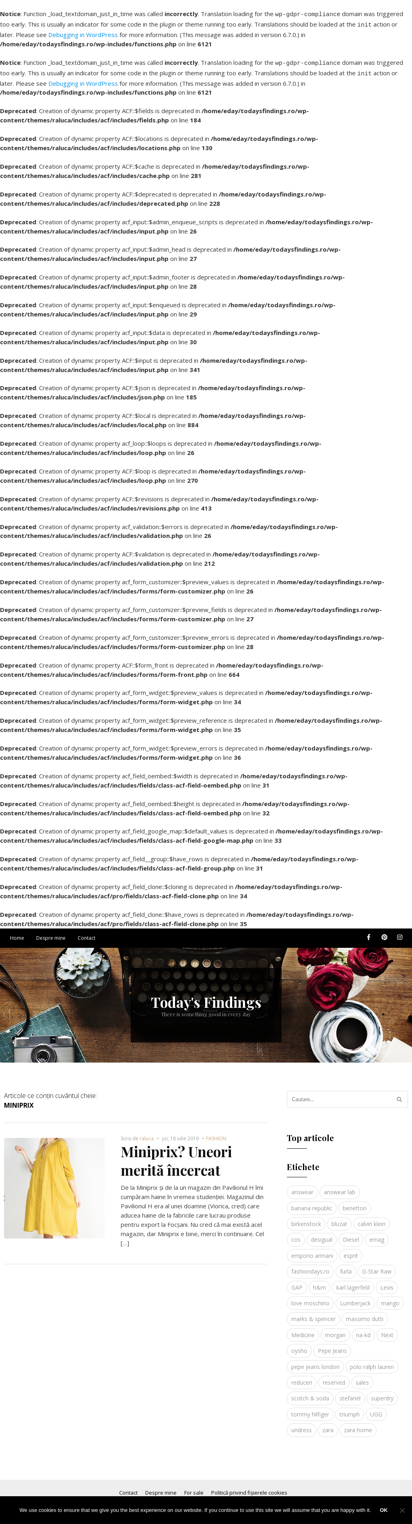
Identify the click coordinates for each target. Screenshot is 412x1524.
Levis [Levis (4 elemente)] (386, 1282)
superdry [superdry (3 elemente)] (382, 1393)
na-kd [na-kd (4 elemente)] (363, 1330)
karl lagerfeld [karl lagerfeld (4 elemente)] (353, 1282)
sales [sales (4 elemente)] (362, 1377)
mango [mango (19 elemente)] (390, 1298)
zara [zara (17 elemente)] (328, 1425)
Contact (86, 933)
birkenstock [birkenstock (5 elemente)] (306, 1219)
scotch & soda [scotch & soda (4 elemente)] (310, 1393)
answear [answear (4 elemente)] (302, 1187)
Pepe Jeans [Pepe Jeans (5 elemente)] (332, 1346)
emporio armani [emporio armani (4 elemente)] (312, 1251)
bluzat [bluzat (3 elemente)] (339, 1219)
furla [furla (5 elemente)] (346, 1266)
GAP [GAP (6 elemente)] (297, 1282)
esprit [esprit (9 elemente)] (351, 1251)
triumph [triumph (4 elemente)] (350, 1409)
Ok (384, 1510)
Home (17, 933)
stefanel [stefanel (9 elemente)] (350, 1393)
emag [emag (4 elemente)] (376, 1235)
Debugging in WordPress (83, 32)
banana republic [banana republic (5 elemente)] (311, 1203)
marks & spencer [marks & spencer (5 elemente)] (313, 1314)
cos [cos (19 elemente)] (296, 1235)
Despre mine (51, 933)
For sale (194, 1487)
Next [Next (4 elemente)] (387, 1330)
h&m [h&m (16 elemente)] (319, 1282)
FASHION (216, 1133)
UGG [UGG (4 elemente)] (376, 1409)
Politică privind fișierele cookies (249, 1487)
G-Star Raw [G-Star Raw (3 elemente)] (376, 1266)
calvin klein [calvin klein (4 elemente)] (371, 1219)
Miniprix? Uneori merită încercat (176, 1156)
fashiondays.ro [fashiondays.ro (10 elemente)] (310, 1266)
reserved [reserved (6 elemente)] (334, 1377)
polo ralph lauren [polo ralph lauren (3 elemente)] (372, 1362)
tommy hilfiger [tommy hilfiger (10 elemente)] (310, 1409)
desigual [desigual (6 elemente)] (321, 1235)
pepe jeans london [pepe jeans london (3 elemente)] (315, 1362)
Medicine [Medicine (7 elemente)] (303, 1330)
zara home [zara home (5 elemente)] (358, 1425)
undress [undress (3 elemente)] (301, 1425)
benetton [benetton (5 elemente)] (355, 1203)
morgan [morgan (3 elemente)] (335, 1330)
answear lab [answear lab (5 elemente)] (339, 1187)
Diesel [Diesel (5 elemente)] (351, 1235)
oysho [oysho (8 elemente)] (299, 1346)
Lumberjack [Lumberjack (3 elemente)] (355, 1298)
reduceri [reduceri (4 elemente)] (301, 1377)
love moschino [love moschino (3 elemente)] (310, 1298)
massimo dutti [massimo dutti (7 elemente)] (364, 1314)
